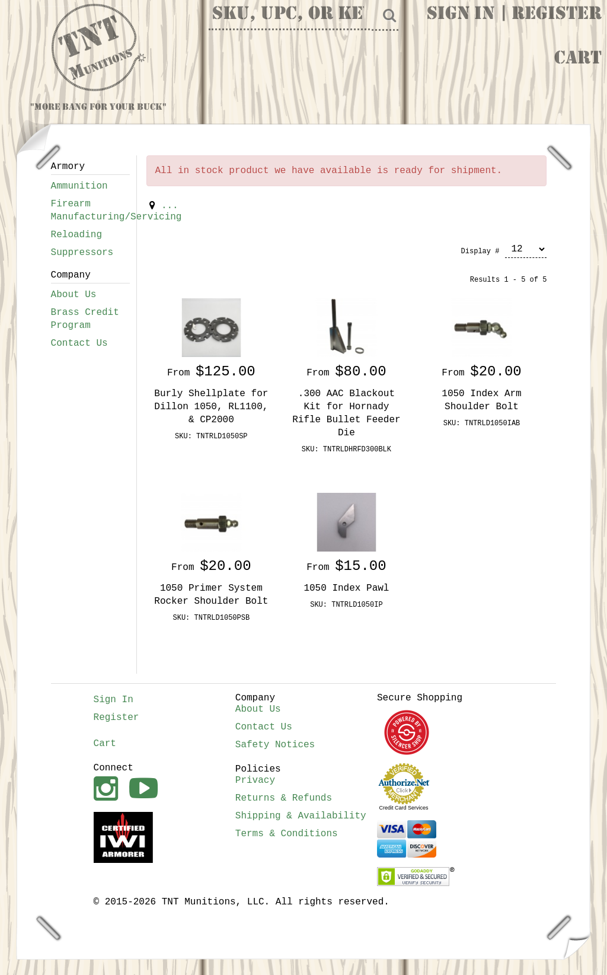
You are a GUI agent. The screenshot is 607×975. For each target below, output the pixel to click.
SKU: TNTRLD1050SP (211, 436)
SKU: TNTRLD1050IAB (481, 423)
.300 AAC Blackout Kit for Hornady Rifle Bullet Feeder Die (346, 413)
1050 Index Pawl (346, 588)
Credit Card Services (404, 808)
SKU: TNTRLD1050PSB (211, 618)
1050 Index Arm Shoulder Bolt (481, 400)
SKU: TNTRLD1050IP (346, 605)
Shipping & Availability (300, 816)
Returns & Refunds (283, 798)
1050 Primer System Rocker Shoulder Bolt (211, 595)
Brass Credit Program (85, 319)
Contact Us (79, 343)
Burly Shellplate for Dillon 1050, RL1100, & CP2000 (211, 406)
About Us (74, 294)
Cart (578, 59)
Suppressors (82, 252)
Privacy (255, 780)
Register (557, 14)
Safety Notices (275, 745)
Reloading (76, 235)
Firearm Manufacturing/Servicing (90, 210)
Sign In (460, 14)
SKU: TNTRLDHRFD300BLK (346, 449)
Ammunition (79, 186)
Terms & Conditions (286, 834)
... (169, 205)
